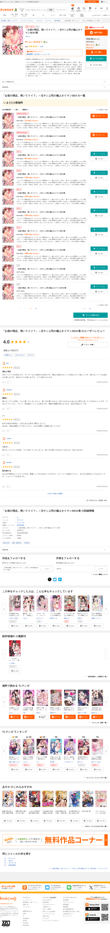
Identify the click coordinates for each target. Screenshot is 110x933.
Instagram (26, 918)
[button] (15, 626)
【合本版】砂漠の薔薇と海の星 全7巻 (48, 813)
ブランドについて (68, 902)
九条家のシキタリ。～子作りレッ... (14, 709)
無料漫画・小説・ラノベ (30, 902)
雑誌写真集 (82, 15)
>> (90, 308)
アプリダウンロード (49, 904)
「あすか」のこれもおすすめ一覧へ (96, 826)
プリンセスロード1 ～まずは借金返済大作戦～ (100, 813)
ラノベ (53, 15)
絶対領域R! (20, 525)
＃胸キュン (8, 355)
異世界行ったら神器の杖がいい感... (69, 709)
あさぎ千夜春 (102, 762)
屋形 (10, 762)
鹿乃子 (38, 713)
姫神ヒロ (66, 618)
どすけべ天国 (13, 618)
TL (43, 15)
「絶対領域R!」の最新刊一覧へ (97, 676)
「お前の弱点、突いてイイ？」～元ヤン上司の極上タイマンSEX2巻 (40, 136)
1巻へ (17, 110)
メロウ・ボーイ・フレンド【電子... (40, 615)
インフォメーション (49, 914)
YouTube (25, 923)
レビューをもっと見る (55, 493)
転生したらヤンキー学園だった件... (83, 615)
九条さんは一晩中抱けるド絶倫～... (55, 759)
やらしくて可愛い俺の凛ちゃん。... (41, 759)
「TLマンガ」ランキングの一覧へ (96, 778)
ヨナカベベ (39, 618)
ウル (37, 762)
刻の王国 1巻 (86, 811)
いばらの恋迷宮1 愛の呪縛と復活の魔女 (34, 813)
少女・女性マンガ (24, 15)
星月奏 (52, 762)
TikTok (25, 920)
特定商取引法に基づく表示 (71, 911)
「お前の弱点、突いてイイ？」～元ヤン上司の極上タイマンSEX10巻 (41, 288)
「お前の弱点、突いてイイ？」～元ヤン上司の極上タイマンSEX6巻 (40, 212)
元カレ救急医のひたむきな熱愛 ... (96, 615)
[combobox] (36, 10)
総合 (4, 15)
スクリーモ (20, 523)
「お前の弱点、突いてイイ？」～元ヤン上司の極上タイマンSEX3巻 (40, 155)
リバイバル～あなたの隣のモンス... (69, 615)
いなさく (25, 618)
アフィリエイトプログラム (51, 920)
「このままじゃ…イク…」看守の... (14, 660)
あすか (28, 36)
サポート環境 (47, 909)
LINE (24, 913)
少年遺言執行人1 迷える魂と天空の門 (75, 813)
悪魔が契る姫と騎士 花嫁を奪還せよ (7, 813)
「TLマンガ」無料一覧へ (99, 723)
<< (20, 308)
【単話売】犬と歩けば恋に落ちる (96, 709)
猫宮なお (94, 713)
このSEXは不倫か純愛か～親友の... (28, 709)
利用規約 (66, 907)
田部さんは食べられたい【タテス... (55, 709)
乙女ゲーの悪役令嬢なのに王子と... (28, 759)
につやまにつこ (69, 762)
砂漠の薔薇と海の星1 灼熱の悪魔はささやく (61, 813)
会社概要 (66, 900)
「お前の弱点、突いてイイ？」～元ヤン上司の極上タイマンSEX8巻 (40, 250)
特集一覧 (25, 904)
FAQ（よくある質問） (49, 911)
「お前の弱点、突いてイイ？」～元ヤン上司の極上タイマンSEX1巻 (40, 117)
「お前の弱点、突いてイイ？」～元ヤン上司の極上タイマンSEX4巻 (40, 174)
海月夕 (80, 618)
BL (34, 15)
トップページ (27, 900)
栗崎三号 (53, 713)
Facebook (26, 925)
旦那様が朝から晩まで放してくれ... (83, 759)
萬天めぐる (53, 618)
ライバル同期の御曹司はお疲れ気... (96, 759)
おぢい (11, 713)
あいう (66, 713)
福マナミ (94, 762)
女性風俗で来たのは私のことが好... (14, 615)
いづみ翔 (11, 663)
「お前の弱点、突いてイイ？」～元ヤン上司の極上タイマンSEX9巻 (40, 269)
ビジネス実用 (72, 15)
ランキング (26, 907)
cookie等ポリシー (68, 914)
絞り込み (22, 9)
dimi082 (9, 462)
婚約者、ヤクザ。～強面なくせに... (28, 615)
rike (7, 363)
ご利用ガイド (106, 15)
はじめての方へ (96, 15)
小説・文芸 (62, 15)
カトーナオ (101, 618)
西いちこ (80, 762)
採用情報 (66, 904)
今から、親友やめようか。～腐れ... (69, 759)
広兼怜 (89, 713)
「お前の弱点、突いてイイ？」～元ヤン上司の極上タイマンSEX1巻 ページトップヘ (78, 868)
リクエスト (46, 918)
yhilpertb (9, 390)
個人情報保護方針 (68, 909)
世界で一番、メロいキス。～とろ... (41, 709)
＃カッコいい (19, 355)
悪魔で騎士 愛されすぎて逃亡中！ (21, 813)
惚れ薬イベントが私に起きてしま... (14, 759)
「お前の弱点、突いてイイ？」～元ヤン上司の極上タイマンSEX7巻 (40, 231)
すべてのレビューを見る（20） (97, 500)
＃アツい (31, 355)
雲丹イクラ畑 (82, 713)
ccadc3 (8, 438)
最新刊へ (26, 110)
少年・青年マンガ (14, 15)
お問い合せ (46, 916)
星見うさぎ (16, 762)
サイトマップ (67, 916)
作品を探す (46, 902)
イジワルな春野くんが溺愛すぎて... (55, 615)
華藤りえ (94, 618)
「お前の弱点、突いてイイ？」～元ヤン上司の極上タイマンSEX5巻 (40, 193)
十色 (24, 713)
